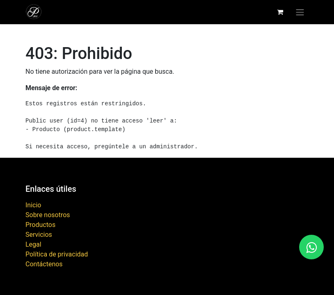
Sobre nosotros (47, 215)
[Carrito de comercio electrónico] (280, 12)
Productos (40, 225)
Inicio (33, 205)
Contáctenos (44, 264)
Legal (33, 244)
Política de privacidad (56, 254)
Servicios (38, 234)
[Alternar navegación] (300, 12)
